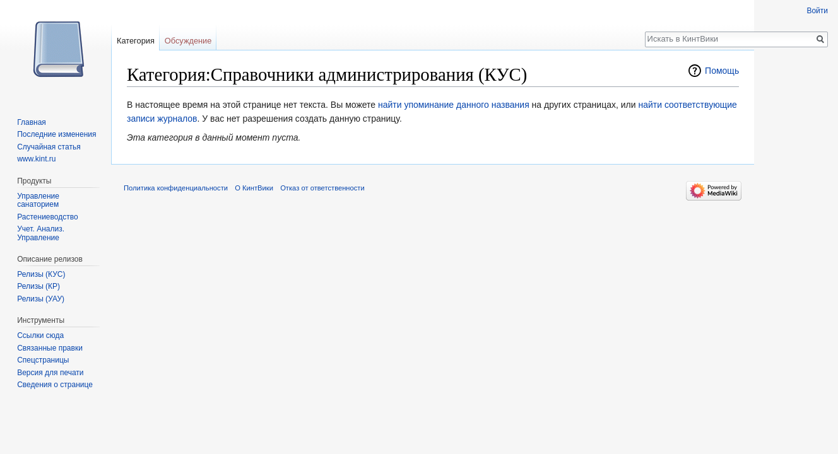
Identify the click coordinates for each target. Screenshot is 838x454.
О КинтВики (254, 188)
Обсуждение (188, 40)
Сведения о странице (55, 384)
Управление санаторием (38, 200)
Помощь (722, 71)
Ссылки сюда (40, 335)
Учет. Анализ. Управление (40, 233)
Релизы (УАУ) (40, 298)
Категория (136, 40)
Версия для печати (50, 372)
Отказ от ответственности (322, 188)
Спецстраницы (43, 360)
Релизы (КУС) (41, 274)
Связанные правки (50, 348)
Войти (817, 10)
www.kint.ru (36, 158)
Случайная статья (48, 147)
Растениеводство (47, 216)
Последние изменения (56, 134)
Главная (31, 122)
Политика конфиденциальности (176, 188)
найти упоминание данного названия (453, 105)
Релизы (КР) (38, 286)
